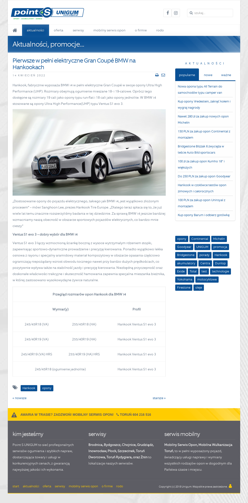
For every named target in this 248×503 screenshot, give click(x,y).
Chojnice (129, 445)
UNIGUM (202, 247)
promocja (220, 247)
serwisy (97, 434)
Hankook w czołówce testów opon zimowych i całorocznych (202, 188)
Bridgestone (185, 255)
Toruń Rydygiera (119, 457)
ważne (226, 75)
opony (181, 239)
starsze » (159, 398)
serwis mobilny (182, 434)
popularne (187, 75)
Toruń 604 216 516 (135, 414)
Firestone (183, 287)
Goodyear (184, 247)
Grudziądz (145, 445)
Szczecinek (126, 451)
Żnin (144, 457)
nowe (208, 75)
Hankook (221, 255)
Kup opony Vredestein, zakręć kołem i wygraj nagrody (204, 104)
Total (193, 271)
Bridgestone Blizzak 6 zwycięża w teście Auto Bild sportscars (201, 149)
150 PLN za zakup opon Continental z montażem (204, 134)
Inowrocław (97, 451)
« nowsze (20, 398)
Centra (205, 263)
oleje (198, 287)
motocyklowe (207, 279)
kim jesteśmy (28, 434)
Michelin (219, 239)
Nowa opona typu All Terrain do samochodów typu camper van (200, 89)
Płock (112, 451)
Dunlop (220, 263)
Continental (199, 239)
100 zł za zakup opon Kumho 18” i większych (201, 164)
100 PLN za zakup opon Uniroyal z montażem (201, 203)
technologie (220, 271)
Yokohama (184, 279)
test (204, 271)
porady (204, 255)
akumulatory (186, 263)
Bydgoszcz (112, 445)
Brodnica (95, 445)
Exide (181, 271)
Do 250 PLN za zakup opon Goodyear (204, 176)
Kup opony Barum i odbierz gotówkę (204, 215)
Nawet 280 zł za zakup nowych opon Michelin (203, 119)
